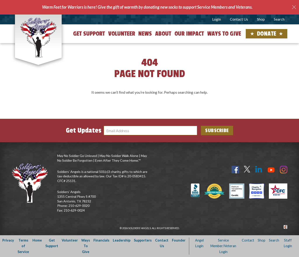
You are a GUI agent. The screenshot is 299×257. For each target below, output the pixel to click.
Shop (261, 19)
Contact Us (239, 19)
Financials (101, 240)
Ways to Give (224, 33)
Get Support (89, 33)
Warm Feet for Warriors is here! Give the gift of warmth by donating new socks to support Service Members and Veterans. (147, 7)
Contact (248, 240)
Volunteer (121, 33)
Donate (266, 33)
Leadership (121, 240)
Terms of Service (23, 246)
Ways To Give (85, 246)
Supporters (143, 240)
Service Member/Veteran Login (223, 246)
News (145, 33)
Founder (178, 240)
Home (37, 240)
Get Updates (83, 130)
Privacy (8, 240)
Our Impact (189, 33)
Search (279, 19)
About (163, 33)
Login (216, 19)
